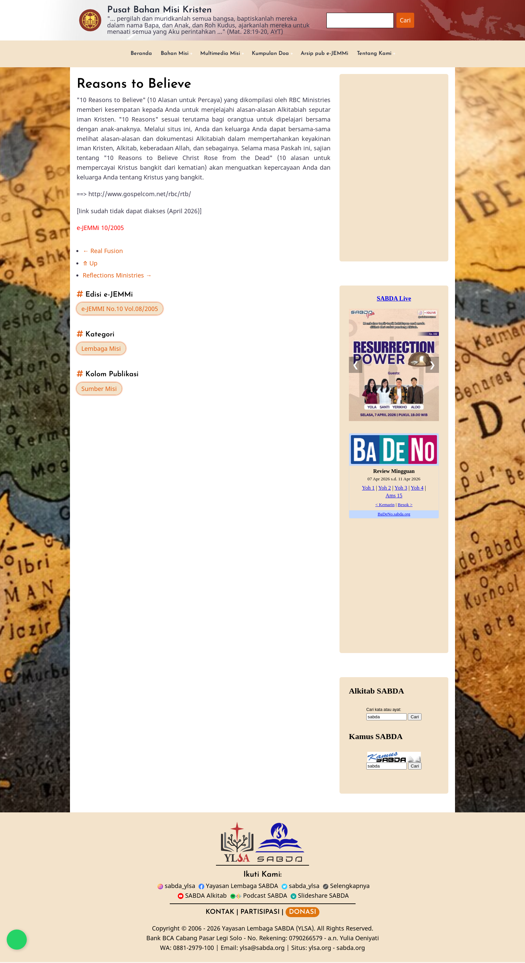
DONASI (302, 913)
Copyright (166, 930)
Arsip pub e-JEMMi (331, 54)
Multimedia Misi (215, 54)
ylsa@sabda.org (262, 949)
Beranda (128, 54)
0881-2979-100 (193, 949)
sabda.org (350, 949)
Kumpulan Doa (271, 54)
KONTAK (220, 913)
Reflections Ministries (117, 276)
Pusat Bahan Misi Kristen (159, 10)
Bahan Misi (164, 54)
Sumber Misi (99, 390)
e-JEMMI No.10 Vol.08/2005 (119, 310)
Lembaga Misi (101, 350)
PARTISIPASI (260, 913)
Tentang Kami (386, 54)
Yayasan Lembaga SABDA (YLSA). (268, 930)
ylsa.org (320, 949)
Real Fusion (103, 252)
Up (90, 264)
